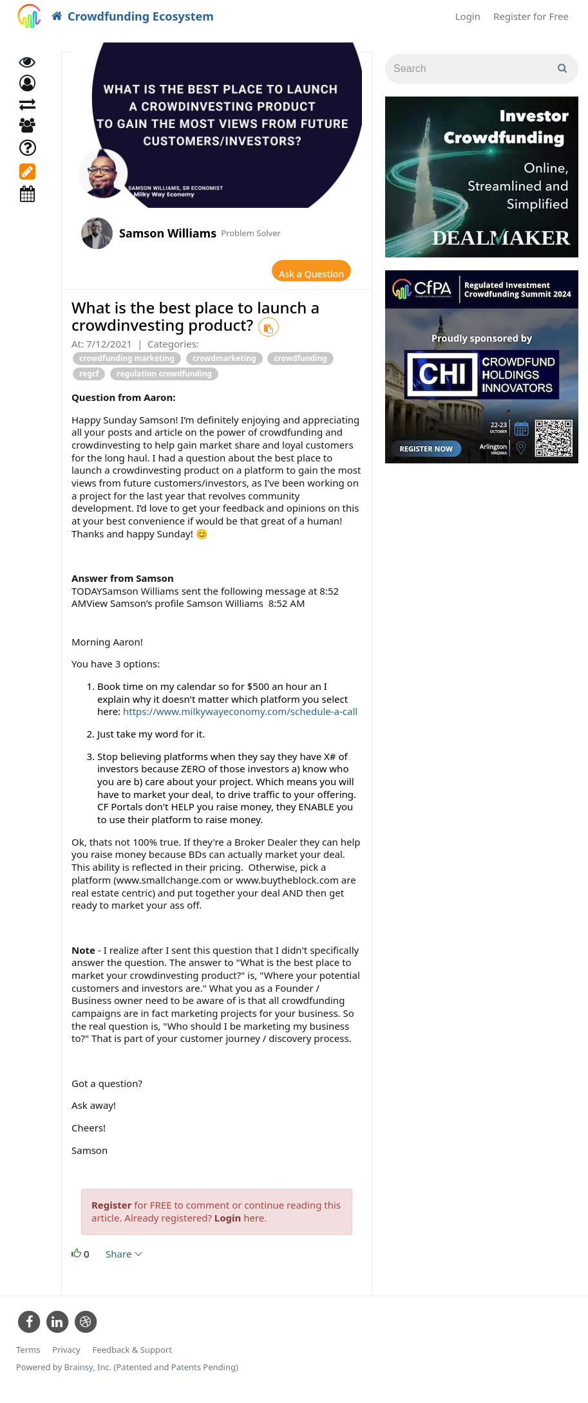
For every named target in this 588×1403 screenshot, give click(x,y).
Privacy (66, 1357)
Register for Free (531, 16)
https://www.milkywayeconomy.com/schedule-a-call (240, 718)
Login (467, 16)
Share (123, 1260)
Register (111, 1211)
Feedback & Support (132, 1357)
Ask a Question (301, 274)
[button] (27, 94)
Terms (28, 1357)
